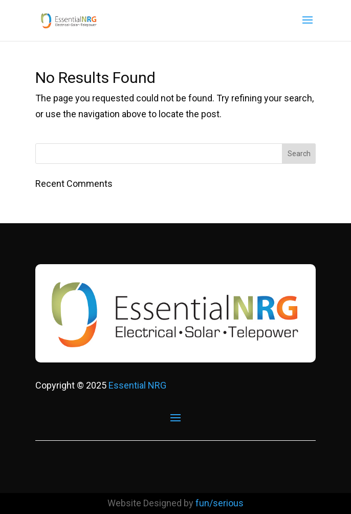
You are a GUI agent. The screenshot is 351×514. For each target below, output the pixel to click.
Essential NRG (137, 385)
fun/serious (219, 503)
